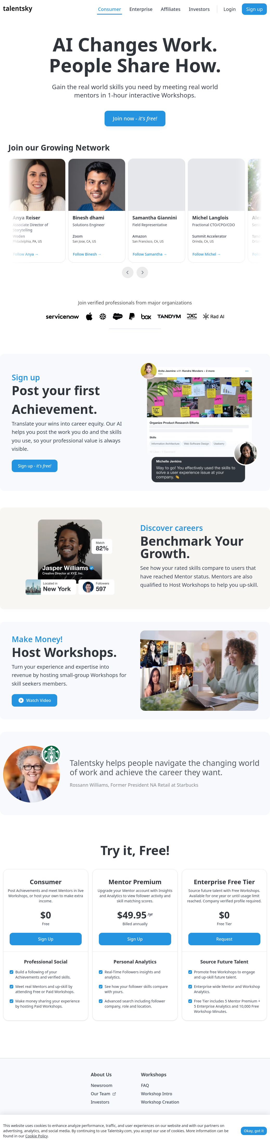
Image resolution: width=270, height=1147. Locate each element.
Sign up (254, 9)
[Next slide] (142, 272)
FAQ (145, 1085)
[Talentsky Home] (17, 9)
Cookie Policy (36, 1135)
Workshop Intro (156, 1094)
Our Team (103, 1094)
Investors (199, 9)
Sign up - (34, 466)
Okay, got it (254, 1130)
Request (224, 939)
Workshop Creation (160, 1102)
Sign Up (45, 939)
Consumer (109, 9)
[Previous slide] (127, 272)
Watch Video (34, 700)
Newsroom (101, 1085)
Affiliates (170, 9)
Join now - (135, 118)
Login (229, 9)
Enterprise (140, 9)
